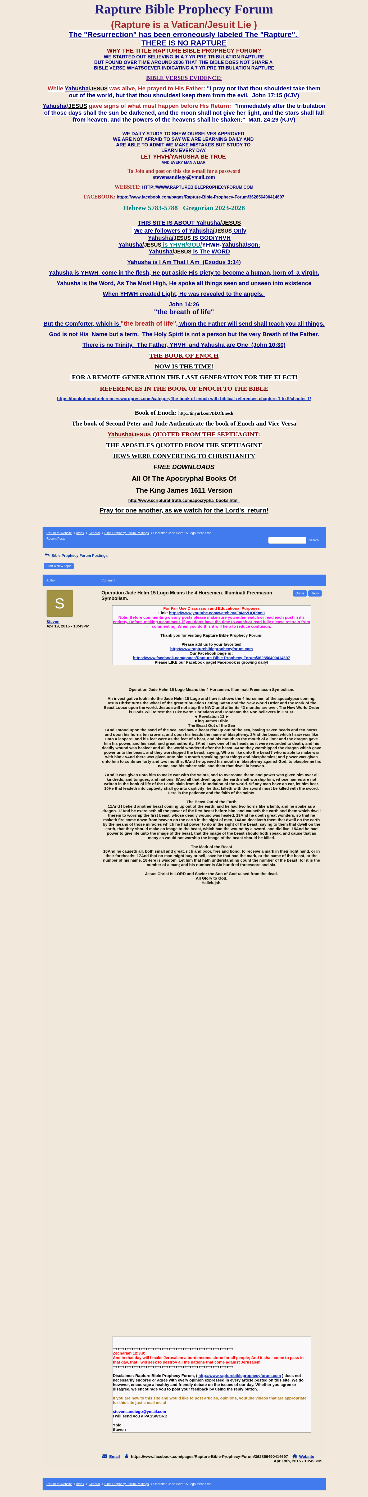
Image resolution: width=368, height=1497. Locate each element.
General (94, 533)
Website (306, 1456)
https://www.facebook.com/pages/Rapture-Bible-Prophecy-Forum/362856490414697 (211, 657)
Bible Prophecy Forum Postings (126, 533)
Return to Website (59, 533)
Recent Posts (56, 538)
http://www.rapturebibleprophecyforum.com (211, 648)
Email (114, 1456)
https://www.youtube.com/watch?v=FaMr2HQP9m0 (217, 613)
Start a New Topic (59, 566)
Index (80, 533)
